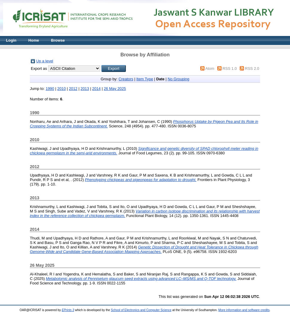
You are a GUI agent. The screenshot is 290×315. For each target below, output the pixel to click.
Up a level (44, 61)
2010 (61, 88)
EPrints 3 (68, 310)
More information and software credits (243, 310)
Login (11, 40)
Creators (126, 79)
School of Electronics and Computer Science (141, 310)
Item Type (144, 79)
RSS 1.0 (229, 68)
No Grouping (179, 79)
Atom (209, 68)
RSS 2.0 (252, 68)
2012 (73, 88)
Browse (58, 40)
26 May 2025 (115, 88)
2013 (84, 88)
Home (33, 40)
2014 (96, 88)
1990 (50, 88)
